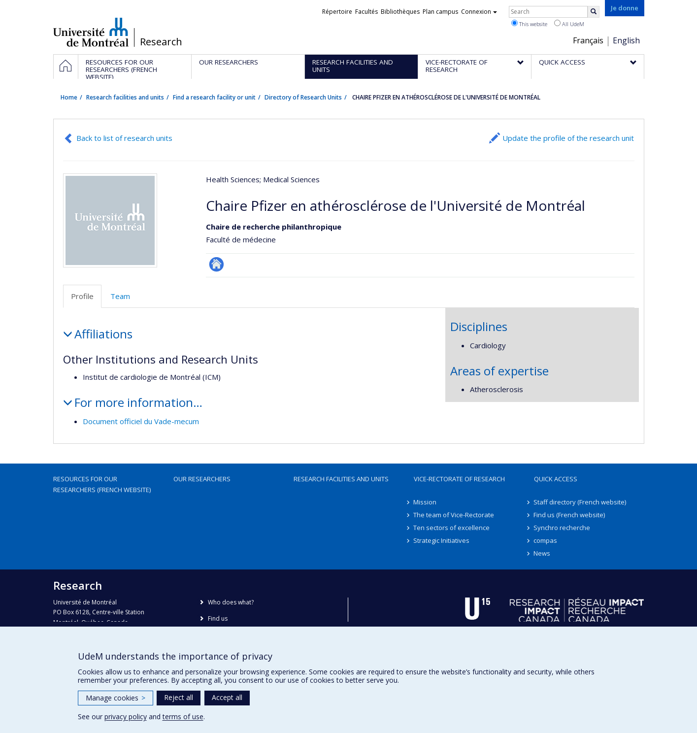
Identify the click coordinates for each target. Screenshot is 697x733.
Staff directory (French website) (580, 502)
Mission (425, 502)
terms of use (183, 716)
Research (161, 42)
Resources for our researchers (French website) (102, 484)
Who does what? (231, 602)
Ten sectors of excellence (452, 527)
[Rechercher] (593, 12)
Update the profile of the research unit (568, 138)
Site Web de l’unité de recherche (216, 264)
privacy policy (125, 716)
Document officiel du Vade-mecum (141, 421)
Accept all (227, 697)
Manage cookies (115, 697)
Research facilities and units (125, 97)
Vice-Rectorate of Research (459, 478)
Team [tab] (120, 296)
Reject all (178, 697)
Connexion (479, 11)
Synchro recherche (562, 527)
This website (529, 24)
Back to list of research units (124, 138)
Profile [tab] (82, 296)
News (542, 553)
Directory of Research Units (303, 97)
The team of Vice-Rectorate (454, 514)
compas (546, 540)
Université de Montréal (91, 32)
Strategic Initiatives (442, 540)
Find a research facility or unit (214, 97)
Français (588, 40)
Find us (218, 618)
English (626, 40)
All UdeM (569, 24)
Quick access (555, 478)
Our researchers (202, 478)
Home (69, 97)
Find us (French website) (569, 514)
